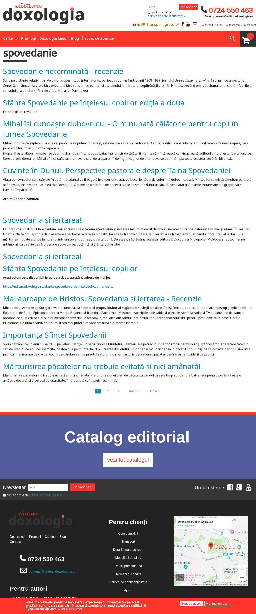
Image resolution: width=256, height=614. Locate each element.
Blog (75, 38)
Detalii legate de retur (128, 549)
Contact (15, 541)
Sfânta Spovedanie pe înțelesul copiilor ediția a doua (94, 102)
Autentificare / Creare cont (241, 25)
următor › (134, 391)
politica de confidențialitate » (167, 16)
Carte (8, 38)
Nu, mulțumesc (217, 603)
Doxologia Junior (53, 38)
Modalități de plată (128, 557)
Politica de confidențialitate (128, 582)
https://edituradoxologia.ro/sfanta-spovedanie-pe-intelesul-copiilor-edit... (58, 286)
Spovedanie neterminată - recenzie (63, 71)
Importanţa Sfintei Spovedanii (54, 335)
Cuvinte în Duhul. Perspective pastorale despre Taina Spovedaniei (116, 170)
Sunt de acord (191, 603)
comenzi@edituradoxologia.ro (51, 571)
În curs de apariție (98, 38)
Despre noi (17, 536)
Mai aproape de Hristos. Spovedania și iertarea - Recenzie (102, 298)
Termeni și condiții (128, 574)
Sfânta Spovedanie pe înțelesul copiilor (70, 268)
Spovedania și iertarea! (42, 220)
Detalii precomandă (128, 566)
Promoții (28, 38)
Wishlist (206, 25)
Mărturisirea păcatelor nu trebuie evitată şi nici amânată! (102, 366)
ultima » (154, 391)
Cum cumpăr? (128, 533)
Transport (128, 541)
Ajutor (218, 25)
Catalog (50, 536)
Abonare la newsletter (136, 34)
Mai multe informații (72, 608)
